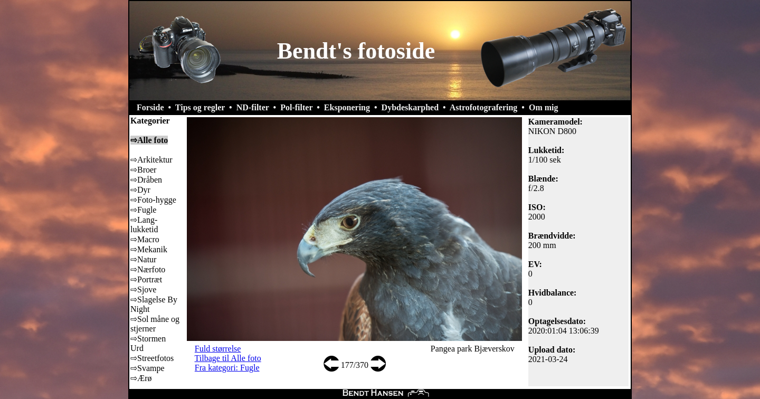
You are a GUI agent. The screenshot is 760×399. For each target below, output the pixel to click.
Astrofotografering (484, 107)
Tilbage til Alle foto (228, 358)
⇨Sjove (143, 289)
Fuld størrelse (218, 348)
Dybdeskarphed (410, 107)
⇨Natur (143, 259)
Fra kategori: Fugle (227, 367)
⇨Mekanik (148, 249)
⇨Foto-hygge (153, 199)
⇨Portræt (146, 279)
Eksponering (347, 107)
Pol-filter (296, 107)
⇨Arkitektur (151, 159)
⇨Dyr (140, 189)
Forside (150, 107)
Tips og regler (200, 107)
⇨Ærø (141, 378)
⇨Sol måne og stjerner (154, 324)
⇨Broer (143, 169)
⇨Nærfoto (147, 269)
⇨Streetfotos (152, 358)
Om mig (543, 107)
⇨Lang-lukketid (144, 224)
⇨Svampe (147, 368)
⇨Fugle (143, 209)
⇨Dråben (146, 179)
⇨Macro (144, 239)
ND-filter (252, 107)
